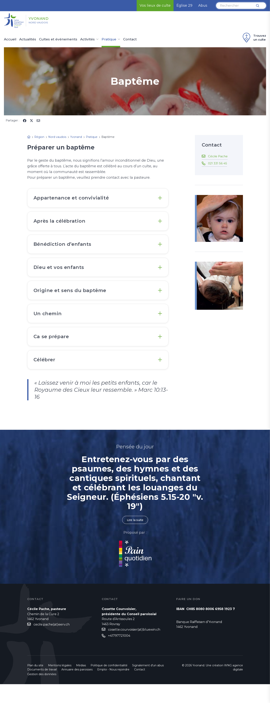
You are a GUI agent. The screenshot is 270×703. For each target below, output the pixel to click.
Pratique (109, 39)
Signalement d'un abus (148, 684)
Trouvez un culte (254, 38)
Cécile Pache (218, 156)
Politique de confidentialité (109, 684)
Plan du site (35, 684)
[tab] (97, 198)
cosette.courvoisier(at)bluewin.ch (134, 648)
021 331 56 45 (218, 163)
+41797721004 (119, 655)
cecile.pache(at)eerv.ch (52, 643)
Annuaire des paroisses (77, 688)
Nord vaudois (43, 23)
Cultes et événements (58, 39)
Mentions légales (59, 684)
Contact (130, 39)
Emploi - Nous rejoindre (113, 688)
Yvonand (45, 18)
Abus (202, 5)
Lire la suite (135, 538)
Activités (87, 39)
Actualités (27, 39)
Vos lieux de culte (155, 5)
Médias (81, 684)
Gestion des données (41, 693)
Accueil (10, 39)
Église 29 (184, 5)
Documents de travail (42, 688)
